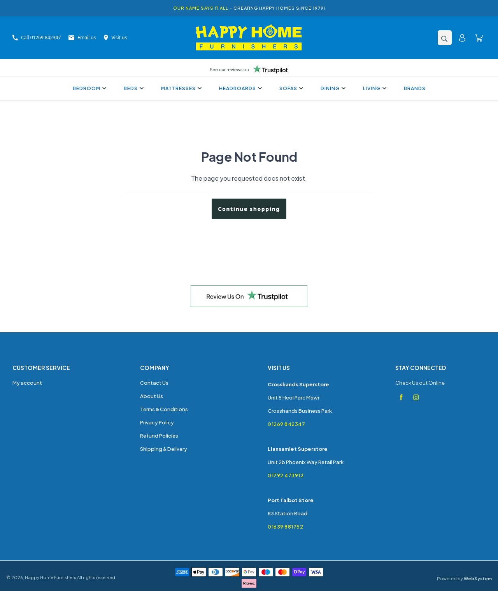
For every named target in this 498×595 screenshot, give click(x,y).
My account (27, 383)
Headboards (239, 88)
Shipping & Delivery (163, 449)
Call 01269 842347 (36, 37)
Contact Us (154, 383)
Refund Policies (159, 436)
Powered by (464, 578)
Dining (332, 88)
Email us (82, 37)
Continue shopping (249, 209)
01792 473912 (285, 475)
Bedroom (88, 88)
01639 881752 (285, 526)
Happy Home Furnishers (50, 577)
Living (373, 88)
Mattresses (180, 88)
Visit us (115, 37)
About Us (151, 396)
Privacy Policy (157, 422)
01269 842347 (286, 424)
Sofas (290, 88)
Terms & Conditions (164, 409)
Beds (133, 88)
